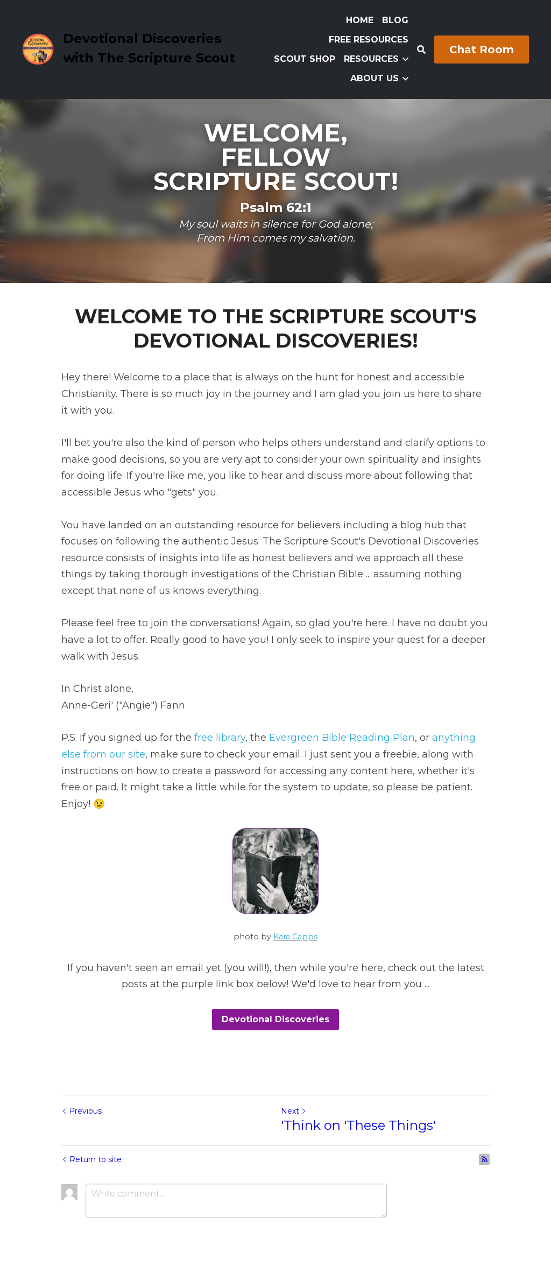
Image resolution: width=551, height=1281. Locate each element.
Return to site (91, 1159)
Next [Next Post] (294, 1111)
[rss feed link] (484, 1159)
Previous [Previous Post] (81, 1111)
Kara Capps (295, 937)
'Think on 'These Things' (358, 1125)
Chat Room (481, 49)
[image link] (38, 48)
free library (219, 738)
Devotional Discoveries (275, 1019)
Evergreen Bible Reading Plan (342, 738)
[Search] (421, 49)
